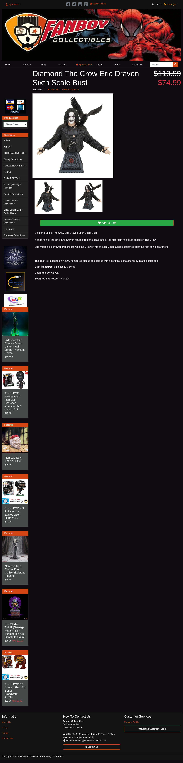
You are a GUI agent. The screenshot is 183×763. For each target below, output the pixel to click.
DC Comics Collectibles (15, 153)
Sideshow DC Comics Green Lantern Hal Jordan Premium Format (15, 346)
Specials (8, 652)
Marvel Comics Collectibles (11, 202)
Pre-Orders (9, 229)
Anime (7, 140)
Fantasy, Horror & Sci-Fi (15, 166)
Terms (117, 64)
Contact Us (137, 64)
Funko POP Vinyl (12, 178)
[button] (12, 4)
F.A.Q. (43, 64)
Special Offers (84, 64)
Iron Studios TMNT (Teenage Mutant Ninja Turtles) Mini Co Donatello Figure (15, 631)
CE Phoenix (58, 756)
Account (62, 64)
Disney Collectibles (13, 159)
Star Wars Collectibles (14, 235)
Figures (7, 172)
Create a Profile (131, 722)
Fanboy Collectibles (28, 756)
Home (8, 64)
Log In (99, 64)
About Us (27, 64)
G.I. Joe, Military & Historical (12, 186)
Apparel (7, 147)
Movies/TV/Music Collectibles (12, 221)
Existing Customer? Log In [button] (152, 729)
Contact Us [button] (91, 747)
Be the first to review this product (63, 89)
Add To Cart (107, 222)
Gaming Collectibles (13, 194)
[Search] (161, 64)
